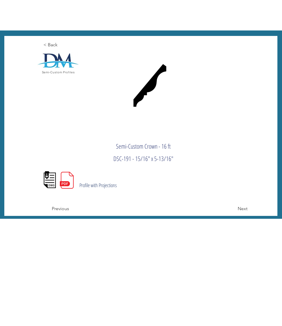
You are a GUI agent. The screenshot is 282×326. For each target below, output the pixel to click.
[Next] (233, 208)
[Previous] (71, 208)
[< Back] (62, 45)
